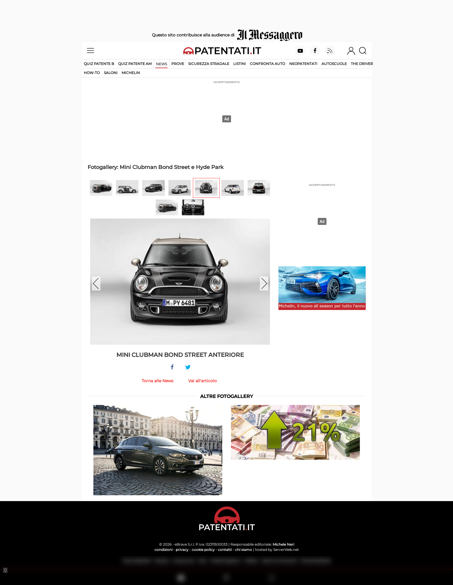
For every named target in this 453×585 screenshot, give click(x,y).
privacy (182, 549)
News (161, 64)
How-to (92, 73)
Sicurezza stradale (208, 63)
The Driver (362, 63)
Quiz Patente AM (135, 63)
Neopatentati (303, 63)
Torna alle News (157, 380)
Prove (177, 63)
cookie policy (203, 549)
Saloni (111, 73)
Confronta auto (267, 63)
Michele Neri (283, 544)
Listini (239, 63)
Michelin (131, 73)
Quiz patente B (99, 63)
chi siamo (243, 549)
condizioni (163, 549)
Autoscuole (334, 63)
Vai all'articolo (202, 380)
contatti (225, 549)
